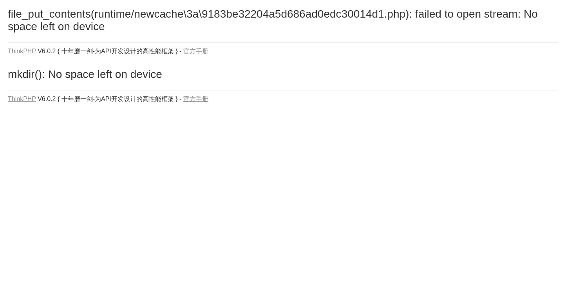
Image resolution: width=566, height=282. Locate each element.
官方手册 (195, 51)
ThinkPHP (22, 51)
